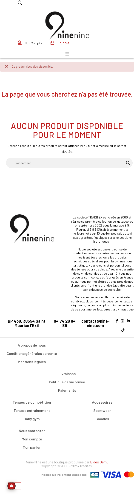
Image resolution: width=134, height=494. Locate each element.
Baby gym (32, 418)
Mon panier (32, 447)
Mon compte (32, 439)
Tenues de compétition (32, 402)
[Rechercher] (69, 163)
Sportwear (102, 410)
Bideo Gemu (99, 462)
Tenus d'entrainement (32, 410)
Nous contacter (32, 430)
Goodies (102, 418)
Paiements (67, 390)
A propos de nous (32, 345)
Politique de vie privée (67, 382)
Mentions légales (32, 361)
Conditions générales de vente (32, 353)
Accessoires (102, 402)
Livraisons (67, 373)
